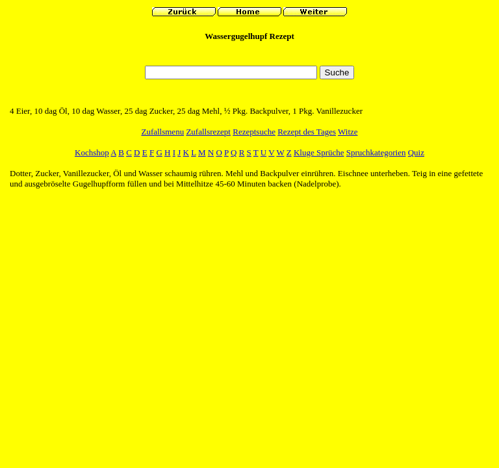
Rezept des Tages (306, 131)
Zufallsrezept (208, 131)
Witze (348, 131)
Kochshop (92, 152)
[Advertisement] (249, 57)
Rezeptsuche (254, 131)
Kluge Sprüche (319, 152)
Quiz (416, 152)
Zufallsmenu (162, 131)
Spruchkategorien (376, 152)
